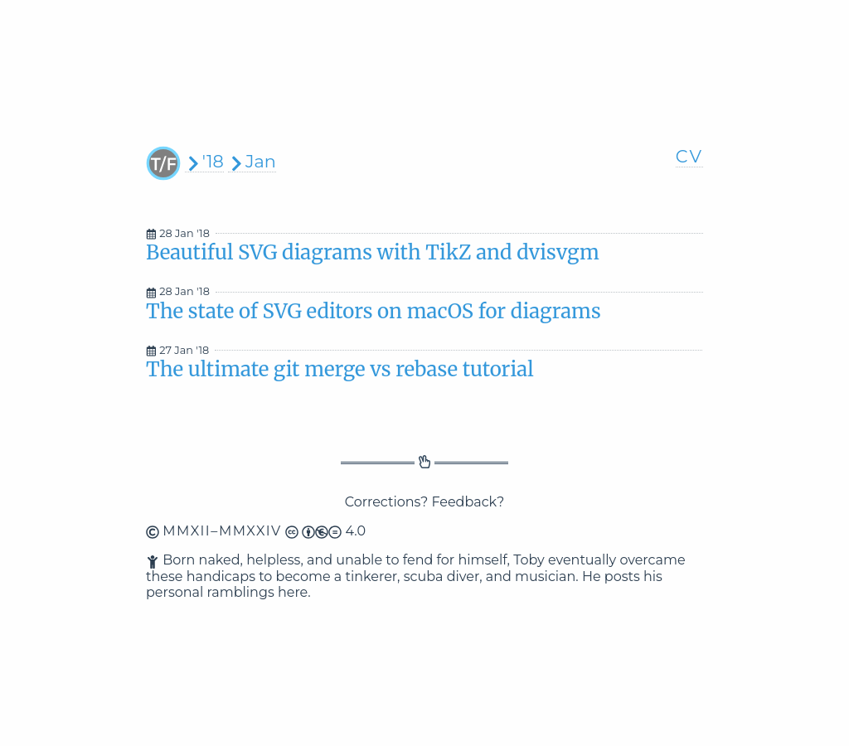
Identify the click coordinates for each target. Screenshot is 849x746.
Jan (252, 161)
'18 (204, 161)
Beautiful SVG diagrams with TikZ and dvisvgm (372, 252)
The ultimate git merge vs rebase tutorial (340, 369)
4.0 (325, 531)
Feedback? (467, 502)
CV (689, 156)
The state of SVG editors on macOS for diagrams (373, 311)
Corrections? (387, 502)
